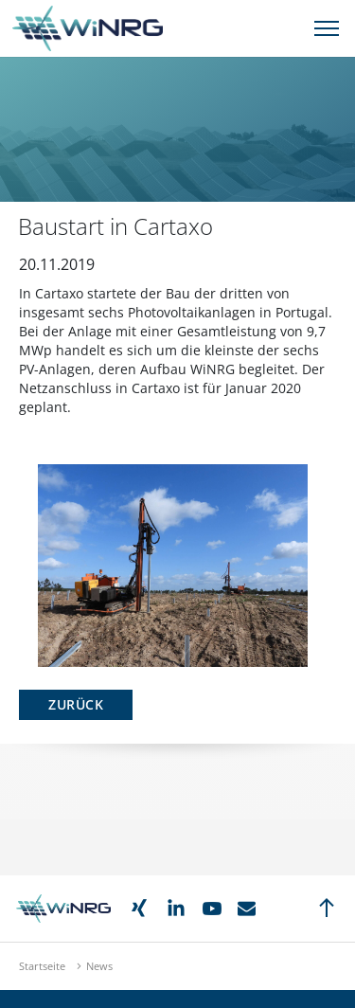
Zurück (75, 704)
